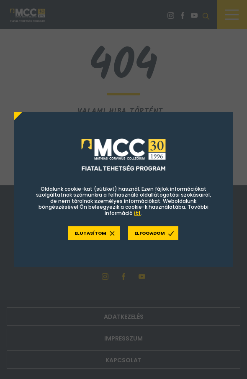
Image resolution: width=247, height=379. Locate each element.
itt (137, 213)
